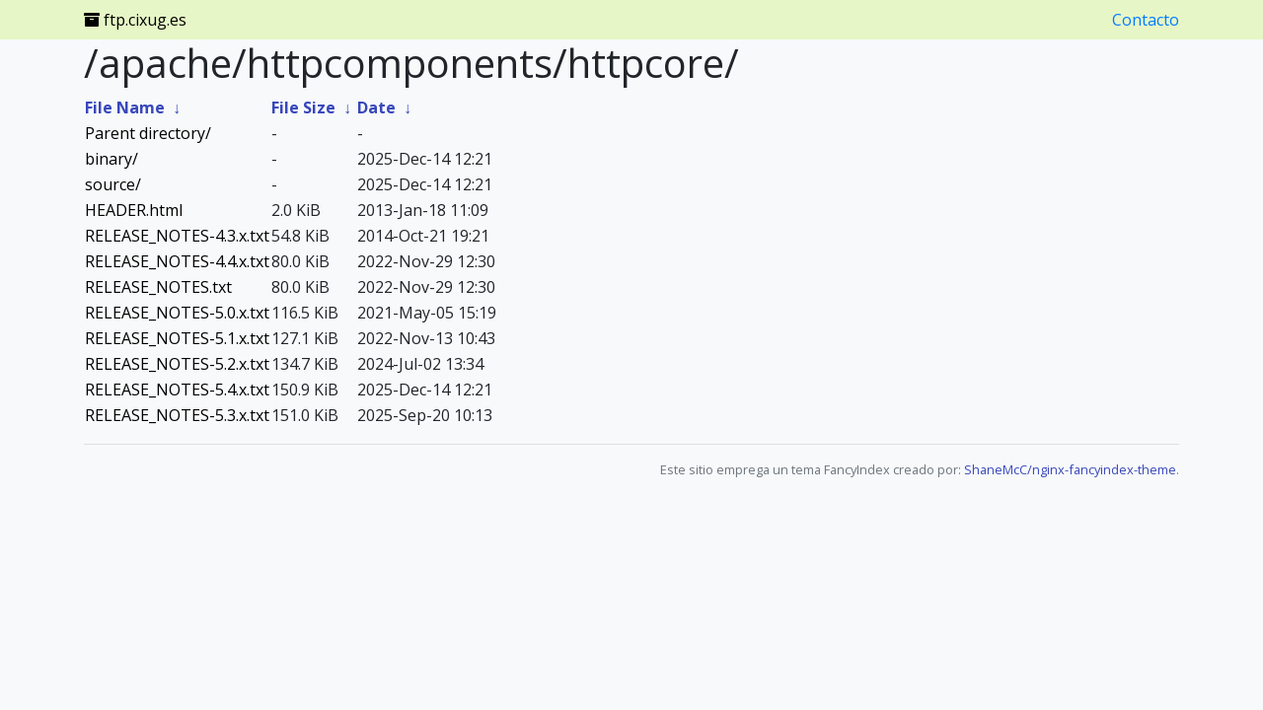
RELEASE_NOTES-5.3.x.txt (177, 415)
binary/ (111, 159)
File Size (303, 107)
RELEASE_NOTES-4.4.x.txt (177, 261)
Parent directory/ (148, 133)
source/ (113, 184)
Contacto (1145, 20)
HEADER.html (134, 210)
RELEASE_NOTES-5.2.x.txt (177, 364)
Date (376, 107)
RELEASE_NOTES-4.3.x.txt (177, 236)
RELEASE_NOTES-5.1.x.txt (177, 338)
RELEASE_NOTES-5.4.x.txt (177, 389)
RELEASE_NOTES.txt (158, 287)
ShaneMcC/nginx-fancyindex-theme (1070, 469)
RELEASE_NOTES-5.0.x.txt (177, 312)
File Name (125, 107)
